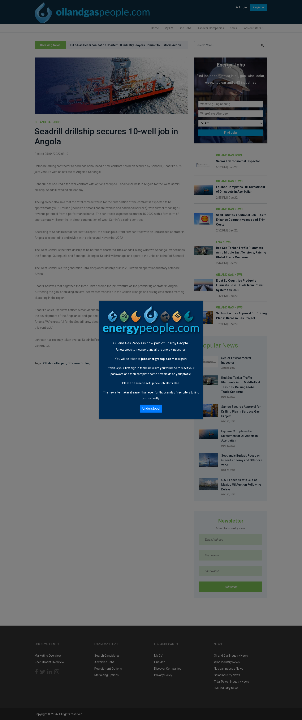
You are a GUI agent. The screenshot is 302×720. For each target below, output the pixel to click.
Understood (151, 408)
